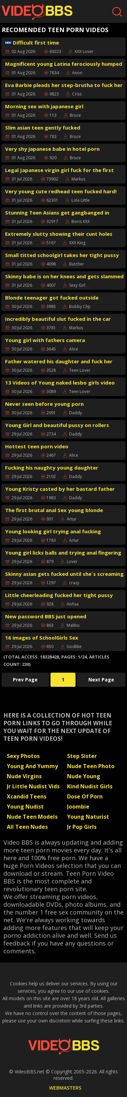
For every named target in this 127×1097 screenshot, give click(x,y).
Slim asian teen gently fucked (42, 127)
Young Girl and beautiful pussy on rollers (57, 425)
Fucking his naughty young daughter (51, 467)
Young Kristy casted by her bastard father (60, 488)
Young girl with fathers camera (45, 340)
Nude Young (83, 776)
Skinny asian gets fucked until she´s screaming (64, 573)
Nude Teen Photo (90, 766)
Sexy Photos (23, 756)
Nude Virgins (24, 776)
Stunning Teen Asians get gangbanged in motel (57, 213)
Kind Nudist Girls (89, 786)
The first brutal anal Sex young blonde (54, 510)
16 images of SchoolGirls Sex (41, 637)
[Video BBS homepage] (36, 11)
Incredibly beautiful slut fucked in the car (58, 318)
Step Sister (82, 756)
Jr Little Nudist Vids (33, 786)
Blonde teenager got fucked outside (52, 297)
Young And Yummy (32, 766)
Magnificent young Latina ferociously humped (63, 63)
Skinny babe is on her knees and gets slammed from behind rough (64, 277)
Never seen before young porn (44, 403)
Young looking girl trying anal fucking (53, 531)
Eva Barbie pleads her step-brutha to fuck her (64, 85)
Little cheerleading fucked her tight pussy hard (59, 596)
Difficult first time (32, 42)
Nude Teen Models (32, 816)
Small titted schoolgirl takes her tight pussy (62, 255)
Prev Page (25, 679)
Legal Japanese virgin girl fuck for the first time (59, 171)
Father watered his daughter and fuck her (58, 361)
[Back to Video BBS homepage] (63, 1046)
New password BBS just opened (45, 616)
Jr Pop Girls (82, 827)
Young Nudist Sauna (25, 807)
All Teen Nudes (27, 827)
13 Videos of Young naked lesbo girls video (60, 382)
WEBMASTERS (65, 1088)
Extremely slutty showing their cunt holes (58, 233)
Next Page (101, 679)
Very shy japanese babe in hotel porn (52, 148)
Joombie (78, 806)
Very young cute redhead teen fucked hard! (61, 191)
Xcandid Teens (26, 796)
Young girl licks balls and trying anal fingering (63, 552)
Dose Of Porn (85, 796)
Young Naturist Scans (88, 817)
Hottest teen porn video (36, 446)
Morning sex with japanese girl (44, 106)
